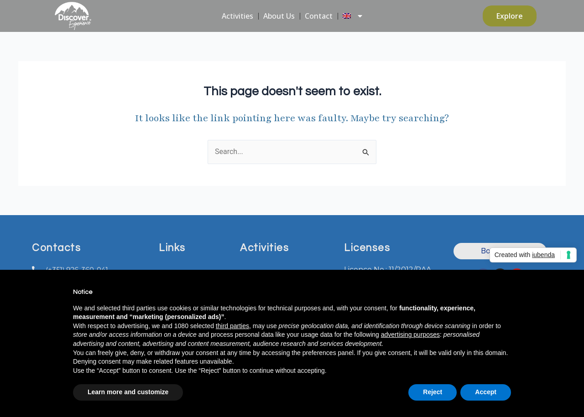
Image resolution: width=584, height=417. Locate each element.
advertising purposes (410, 334)
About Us (279, 16)
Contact (319, 16)
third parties (232, 325)
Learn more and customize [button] (128, 392)
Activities (237, 16)
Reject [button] (432, 392)
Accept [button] (485, 392)
